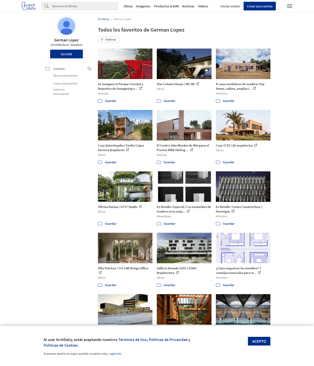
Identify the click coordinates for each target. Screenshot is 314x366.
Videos (203, 6)
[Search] (85, 6)
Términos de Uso (132, 339)
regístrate (115, 354)
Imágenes (143, 6)
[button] (108, 40)
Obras (128, 6)
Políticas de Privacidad (168, 339)
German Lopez (66, 39)
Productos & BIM (166, 6)
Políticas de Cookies (61, 345)
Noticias (188, 6)
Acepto (259, 341)
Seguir (66, 54)
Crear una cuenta (259, 6)
